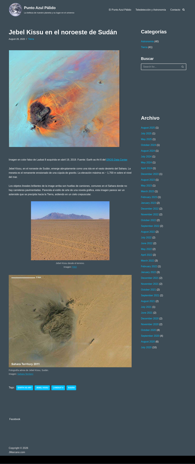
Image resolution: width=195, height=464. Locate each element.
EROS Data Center (117, 159)
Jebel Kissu (42, 388)
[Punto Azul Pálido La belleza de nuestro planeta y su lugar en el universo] (41, 10)
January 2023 (148, 203)
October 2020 (148, 331)
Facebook (14, 419)
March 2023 (147, 191)
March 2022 (147, 261)
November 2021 (150, 284)
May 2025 (146, 139)
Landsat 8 (58, 388)
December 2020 (150, 319)
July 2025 (146, 133)
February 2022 (149, 267)
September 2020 (150, 336)
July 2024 (146, 157)
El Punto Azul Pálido (120, 9)
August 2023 (148, 180)
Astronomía (147, 41)
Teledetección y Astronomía (150, 9)
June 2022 (147, 244)
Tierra (31, 39)
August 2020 (148, 342)
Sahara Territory (25, 374)
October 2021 (148, 290)
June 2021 (147, 313)
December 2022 (150, 209)
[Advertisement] (156, 91)
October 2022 (148, 220)
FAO (74, 267)
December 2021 (150, 278)
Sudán (71, 388)
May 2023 (146, 186)
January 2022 (148, 272)
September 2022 (150, 226)
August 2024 (148, 151)
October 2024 (148, 145)
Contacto (175, 9)
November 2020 (150, 325)
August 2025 (148, 128)
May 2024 (146, 162)
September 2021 (150, 296)
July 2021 (146, 307)
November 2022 (150, 215)
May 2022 (146, 249)
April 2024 (146, 168)
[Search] (183, 9)
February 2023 (149, 197)
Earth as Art (24, 388)
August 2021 (148, 301)
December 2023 (150, 174)
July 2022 (146, 238)
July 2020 (146, 348)
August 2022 (148, 232)
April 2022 (146, 255)
